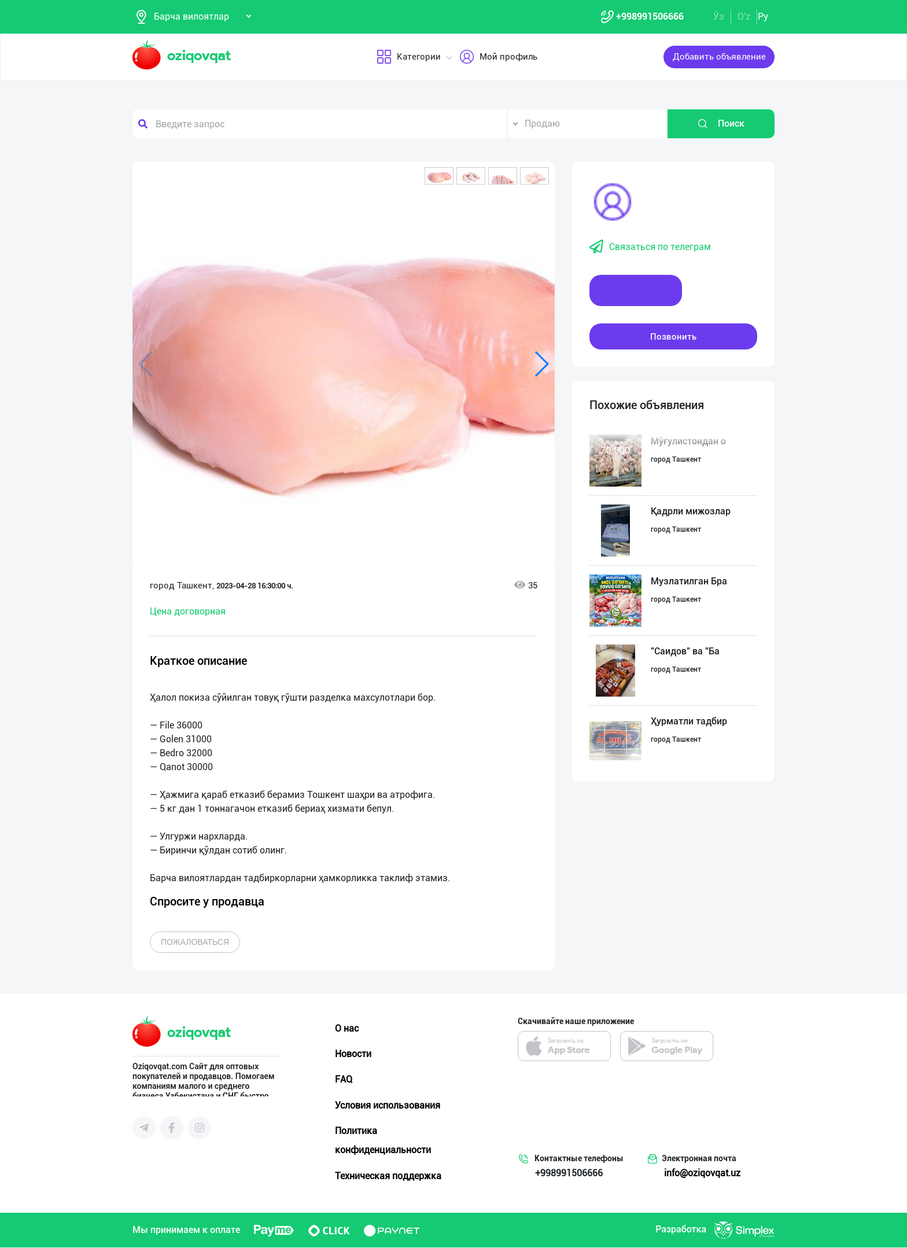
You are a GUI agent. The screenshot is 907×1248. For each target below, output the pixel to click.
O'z (744, 16)
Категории (408, 57)
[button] (439, 176)
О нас (347, 1029)
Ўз (718, 16)
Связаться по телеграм (650, 247)
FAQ (343, 1079)
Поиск (720, 124)
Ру (763, 16)
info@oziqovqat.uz (702, 1173)
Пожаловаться (195, 942)
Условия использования (387, 1105)
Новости (353, 1054)
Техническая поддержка (388, 1175)
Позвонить (673, 337)
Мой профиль (498, 57)
